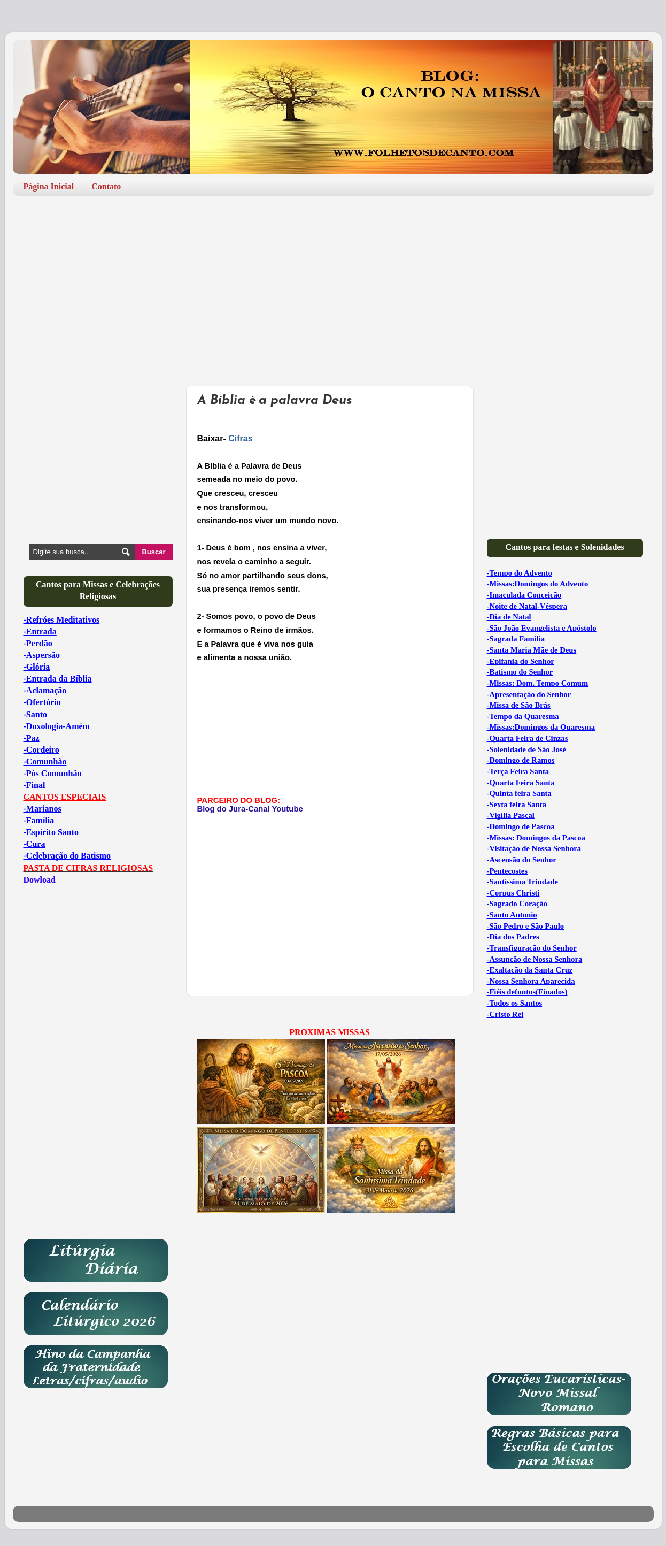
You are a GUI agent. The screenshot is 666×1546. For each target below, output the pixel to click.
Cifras (240, 438)
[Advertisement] (333, 287)
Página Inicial (49, 186)
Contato (106, 186)
